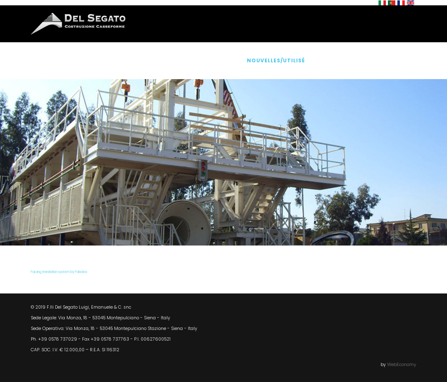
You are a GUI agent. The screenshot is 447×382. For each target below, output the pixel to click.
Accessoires (214, 60)
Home (59, 60)
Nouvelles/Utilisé (276, 60)
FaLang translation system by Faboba (59, 272)
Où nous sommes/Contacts (363, 60)
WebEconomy (401, 365)
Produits (165, 60)
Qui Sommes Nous (109, 60)
